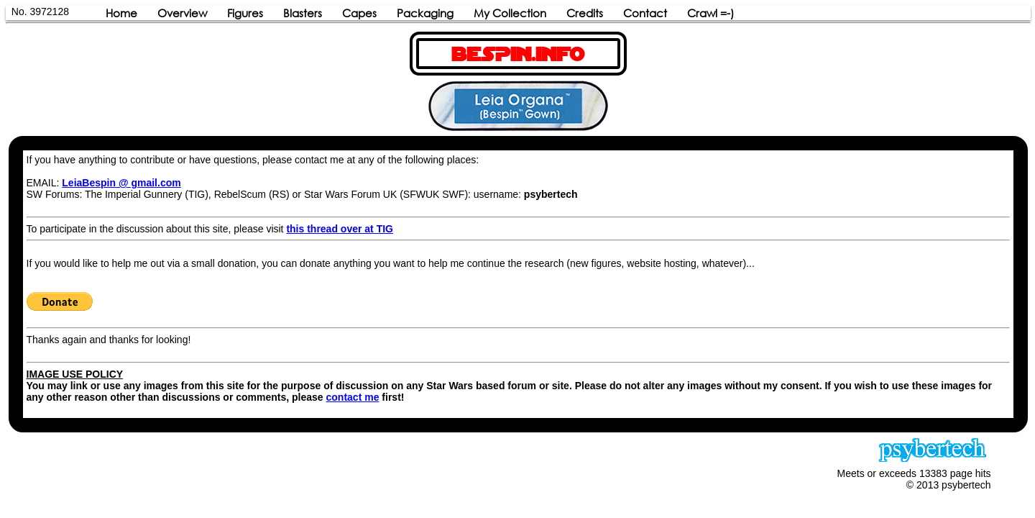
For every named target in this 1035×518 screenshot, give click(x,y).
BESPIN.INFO (517, 55)
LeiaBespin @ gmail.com (121, 182)
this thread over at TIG (339, 229)
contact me (353, 397)
